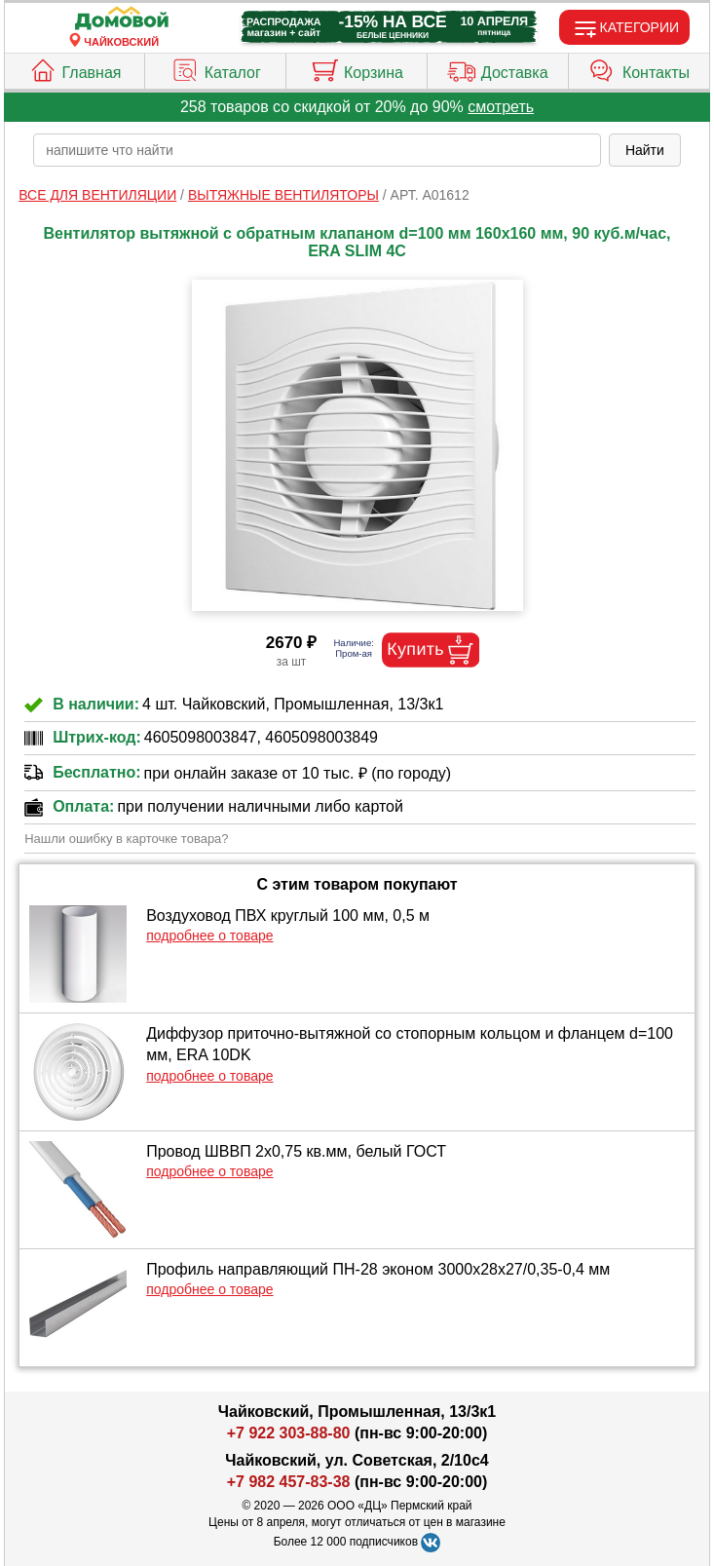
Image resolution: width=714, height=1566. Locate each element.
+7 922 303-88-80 (289, 1433)
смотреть (501, 106)
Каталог (215, 68)
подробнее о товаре (209, 935)
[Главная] (121, 19)
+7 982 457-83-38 (289, 1481)
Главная (75, 68)
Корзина (356, 68)
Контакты (639, 68)
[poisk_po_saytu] (317, 150)
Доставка (497, 68)
